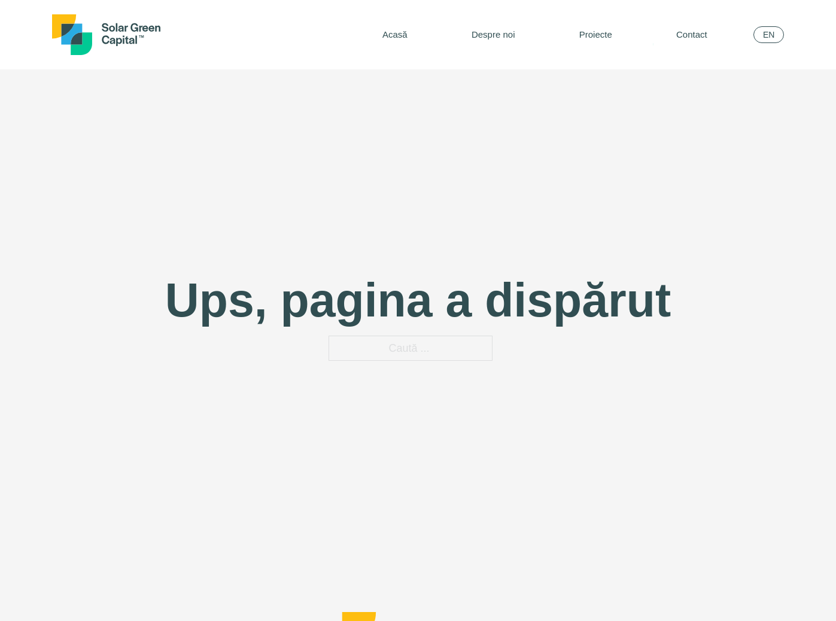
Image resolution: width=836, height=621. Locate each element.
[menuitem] (768, 34)
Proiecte (595, 34)
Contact (691, 34)
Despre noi (493, 34)
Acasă (395, 34)
